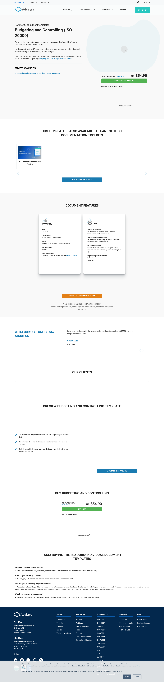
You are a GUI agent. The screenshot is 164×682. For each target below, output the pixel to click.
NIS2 (99, 646)
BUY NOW (82, 509)
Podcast (79, 631)
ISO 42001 (101, 622)
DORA (100, 649)
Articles (78, 619)
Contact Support (144, 622)
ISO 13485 (101, 634)
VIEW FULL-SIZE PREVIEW (117, 472)
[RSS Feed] (41, 660)
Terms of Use (124, 628)
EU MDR (100, 655)
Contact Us (33, 2)
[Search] (138, 2)
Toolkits (59, 622)
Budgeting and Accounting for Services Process (55, 59)
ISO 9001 (101, 625)
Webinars (79, 622)
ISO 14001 (101, 628)
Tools (78, 628)
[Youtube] (34, 660)
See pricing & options (82, 181)
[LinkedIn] (15, 660)
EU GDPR (101, 652)
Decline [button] (137, 677)
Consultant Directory (83, 637)
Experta (59, 628)
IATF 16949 (102, 658)
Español (74, 256)
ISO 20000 (101, 640)
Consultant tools (126, 622)
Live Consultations (82, 634)
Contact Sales (125, 625)
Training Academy (62, 631)
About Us (123, 619)
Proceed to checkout (124, 81)
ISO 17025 (101, 637)
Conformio (60, 619)
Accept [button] (127, 677)
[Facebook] (28, 660)
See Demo (142, 10)
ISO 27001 (101, 619)
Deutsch (68, 256)
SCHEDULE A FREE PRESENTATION (82, 297)
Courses (59, 625)
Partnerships (143, 625)
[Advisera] (23, 9)
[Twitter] (22, 660)
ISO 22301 (101, 643)
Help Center (143, 619)
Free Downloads (81, 625)
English (120, 76)
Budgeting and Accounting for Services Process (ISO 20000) (37, 73)
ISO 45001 (101, 631)
